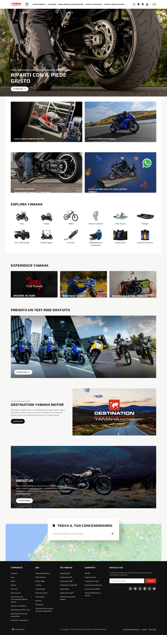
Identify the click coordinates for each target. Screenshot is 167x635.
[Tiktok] (140, 589)
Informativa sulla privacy (131, 629)
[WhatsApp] (149, 589)
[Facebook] (135, 589)
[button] (112, 533)
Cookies (144, 629)
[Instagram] (130, 589)
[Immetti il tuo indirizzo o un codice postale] (83, 533)
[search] (134, 4)
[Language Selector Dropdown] (154, 4)
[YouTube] (154, 589)
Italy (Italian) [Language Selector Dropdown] (18, 629)
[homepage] (16, 4)
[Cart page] (142, 4)
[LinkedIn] (145, 589)
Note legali (152, 629)
